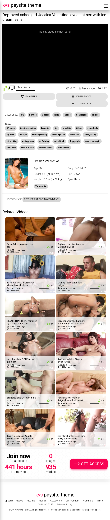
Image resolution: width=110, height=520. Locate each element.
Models (43, 500)
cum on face (63, 148)
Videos (19, 500)
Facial (56, 115)
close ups (74, 135)
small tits (67, 128)
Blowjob (33, 115)
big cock (10, 135)
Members (88, 500)
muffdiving (44, 141)
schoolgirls (92, 128)
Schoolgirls (81, 115)
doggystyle (75, 141)
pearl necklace (46, 148)
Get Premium (72, 500)
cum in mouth (27, 148)
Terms (100, 500)
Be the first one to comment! (41, 199)
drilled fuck (59, 141)
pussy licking (90, 135)
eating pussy (28, 141)
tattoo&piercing (39, 135)
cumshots (11, 148)
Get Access (92, 464)
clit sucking (11, 141)
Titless (95, 115)
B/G (22, 115)
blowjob (23, 135)
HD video (10, 128)
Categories (56, 500)
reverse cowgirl (92, 141)
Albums (31, 500)
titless (79, 128)
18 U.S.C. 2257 (45, 504)
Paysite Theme (21, 5)
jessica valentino (28, 128)
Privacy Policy (64, 504)
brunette (45, 128)
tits (56, 128)
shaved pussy (58, 135)
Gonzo (67, 115)
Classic (45, 115)
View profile (40, 186)
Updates (9, 500)
